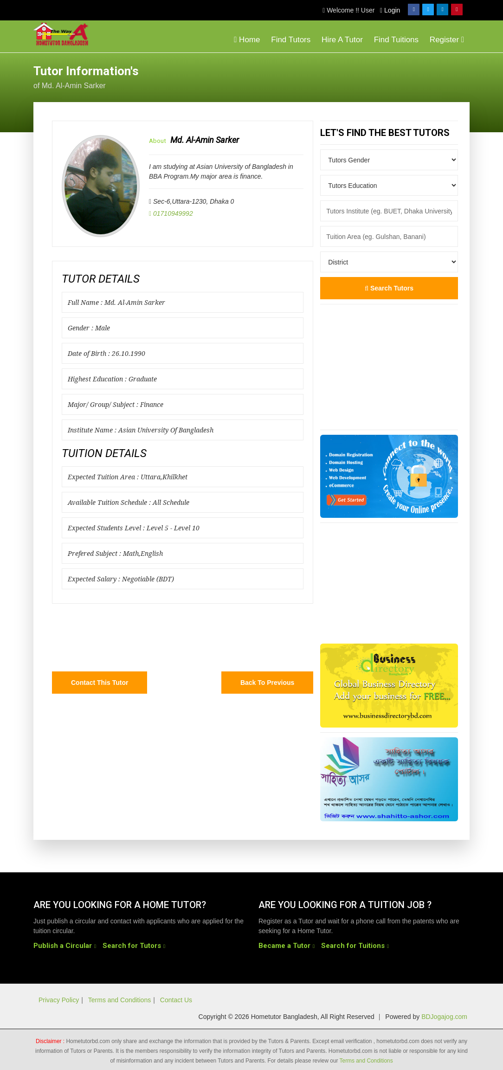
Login (390, 10)
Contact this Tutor (99, 682)
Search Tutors (389, 288)
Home (247, 39)
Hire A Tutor (342, 39)
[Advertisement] (395, 76)
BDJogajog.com (444, 1016)
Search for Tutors (132, 945)
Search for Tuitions (353, 945)
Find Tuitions (396, 39)
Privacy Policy (59, 1000)
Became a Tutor (284, 945)
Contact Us (176, 1000)
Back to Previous (267, 682)
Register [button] (447, 39)
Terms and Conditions (119, 1000)
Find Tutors (290, 39)
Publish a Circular (62, 945)
